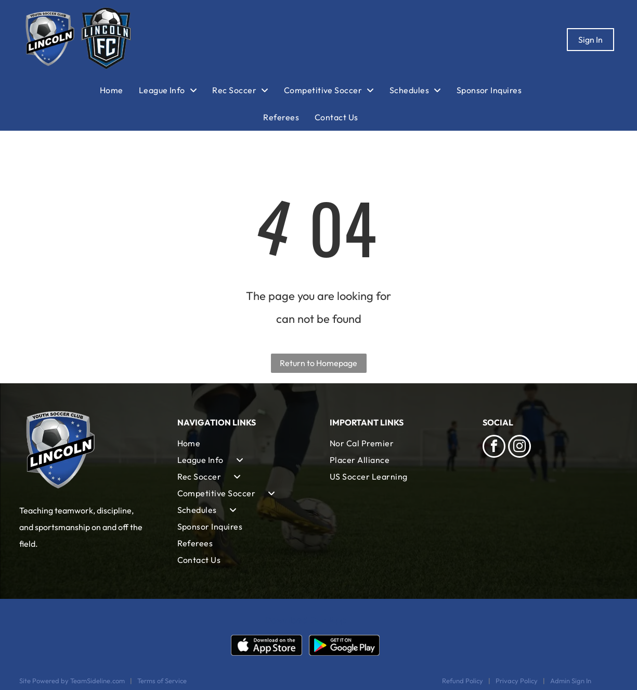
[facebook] (494, 447)
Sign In (590, 39)
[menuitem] (119, 90)
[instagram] (519, 447)
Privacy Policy (517, 680)
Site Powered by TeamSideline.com (72, 680)
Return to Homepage (318, 363)
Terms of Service (162, 680)
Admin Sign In (570, 680)
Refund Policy (462, 680)
